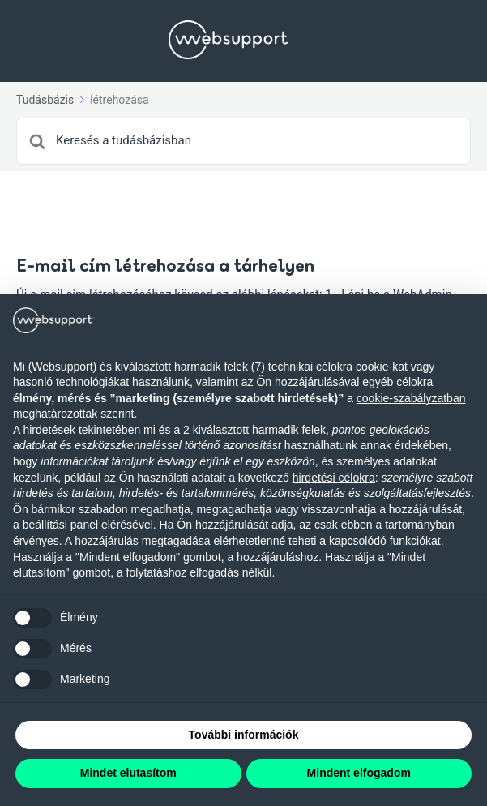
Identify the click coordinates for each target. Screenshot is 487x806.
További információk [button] (244, 734)
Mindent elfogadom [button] (359, 772)
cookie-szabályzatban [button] (411, 398)
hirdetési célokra (334, 477)
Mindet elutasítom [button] (128, 772)
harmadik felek (289, 429)
